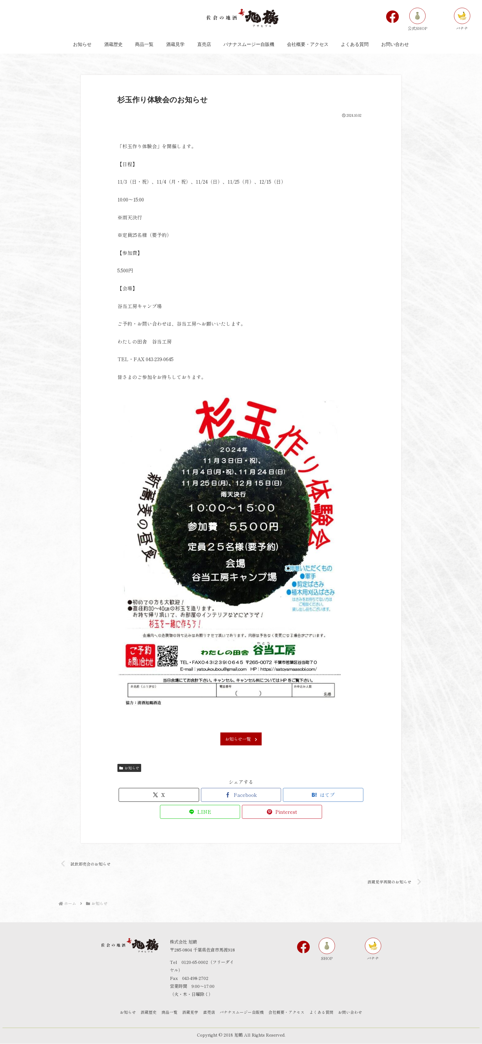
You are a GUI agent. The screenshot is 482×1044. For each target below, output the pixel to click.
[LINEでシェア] (200, 812)
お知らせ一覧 (241, 739)
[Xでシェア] (159, 795)
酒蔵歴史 (145, 1013)
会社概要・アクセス (290, 1013)
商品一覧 (167, 1013)
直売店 (209, 1013)
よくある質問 (326, 1013)
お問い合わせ (356, 1013)
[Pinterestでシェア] (282, 812)
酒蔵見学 (189, 1013)
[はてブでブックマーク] (323, 795)
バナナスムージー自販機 (243, 1013)
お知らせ (129, 767)
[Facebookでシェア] (241, 795)
